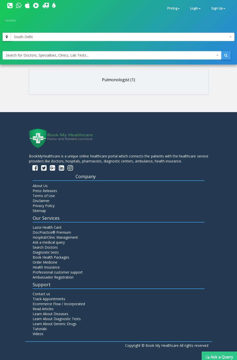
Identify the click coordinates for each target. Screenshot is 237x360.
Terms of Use (44, 195)
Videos (38, 333)
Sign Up (218, 8)
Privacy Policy (44, 205)
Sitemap (39, 210)
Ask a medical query (49, 242)
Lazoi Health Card (47, 227)
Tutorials (40, 328)
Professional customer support (58, 272)
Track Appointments (49, 298)
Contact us (41, 293)
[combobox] (123, 37)
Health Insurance (46, 267)
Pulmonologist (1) (118, 79)
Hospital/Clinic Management (55, 237)
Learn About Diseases (50, 313)
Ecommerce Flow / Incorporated (59, 303)
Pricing (173, 8)
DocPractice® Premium (52, 232)
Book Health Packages (51, 257)
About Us (40, 185)
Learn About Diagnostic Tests (57, 318)
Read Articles (43, 308)
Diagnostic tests (46, 252)
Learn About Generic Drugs (55, 323)
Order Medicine (45, 262)
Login (195, 8)
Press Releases (45, 190)
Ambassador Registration (53, 277)
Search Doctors (45, 247)
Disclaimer (41, 200)
